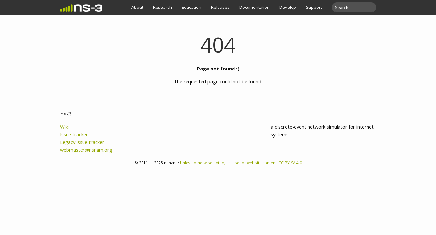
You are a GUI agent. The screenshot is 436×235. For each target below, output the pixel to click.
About (137, 7)
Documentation (254, 7)
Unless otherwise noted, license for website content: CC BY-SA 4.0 (241, 162)
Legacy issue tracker (82, 142)
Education (191, 7)
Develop (287, 7)
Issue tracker (74, 134)
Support (314, 7)
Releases (220, 7)
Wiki (64, 126)
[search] (350, 7)
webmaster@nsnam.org (86, 150)
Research (162, 7)
